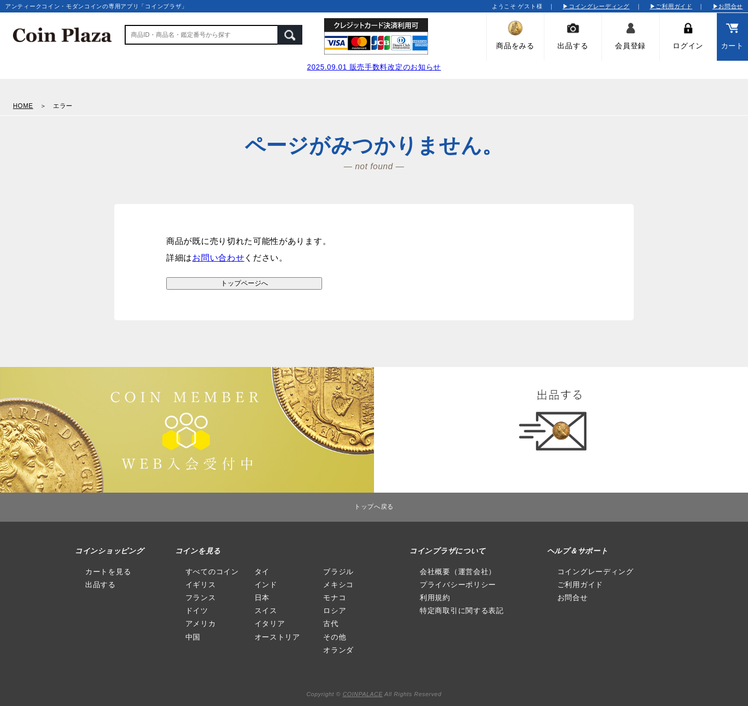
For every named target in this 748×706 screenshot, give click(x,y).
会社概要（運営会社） (458, 571)
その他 (334, 637)
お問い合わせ (218, 257)
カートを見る (108, 571)
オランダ (338, 650)
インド (266, 584)
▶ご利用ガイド (671, 6)
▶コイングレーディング (596, 6)
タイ (262, 571)
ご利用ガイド (580, 584)
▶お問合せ (728, 6)
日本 (262, 597)
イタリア (270, 623)
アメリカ (200, 623)
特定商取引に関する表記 (462, 610)
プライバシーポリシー (458, 584)
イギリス (200, 584)
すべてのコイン (212, 571)
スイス (266, 610)
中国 (193, 637)
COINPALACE (363, 694)
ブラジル (338, 571)
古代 (330, 623)
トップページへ (244, 283)
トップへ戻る (374, 506)
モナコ (334, 597)
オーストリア (277, 637)
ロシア (334, 610)
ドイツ (196, 610)
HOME (23, 106)
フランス (200, 597)
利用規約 (435, 597)
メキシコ (338, 584)
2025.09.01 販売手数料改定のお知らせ (374, 67)
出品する (100, 584)
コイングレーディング (595, 571)
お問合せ (572, 597)
